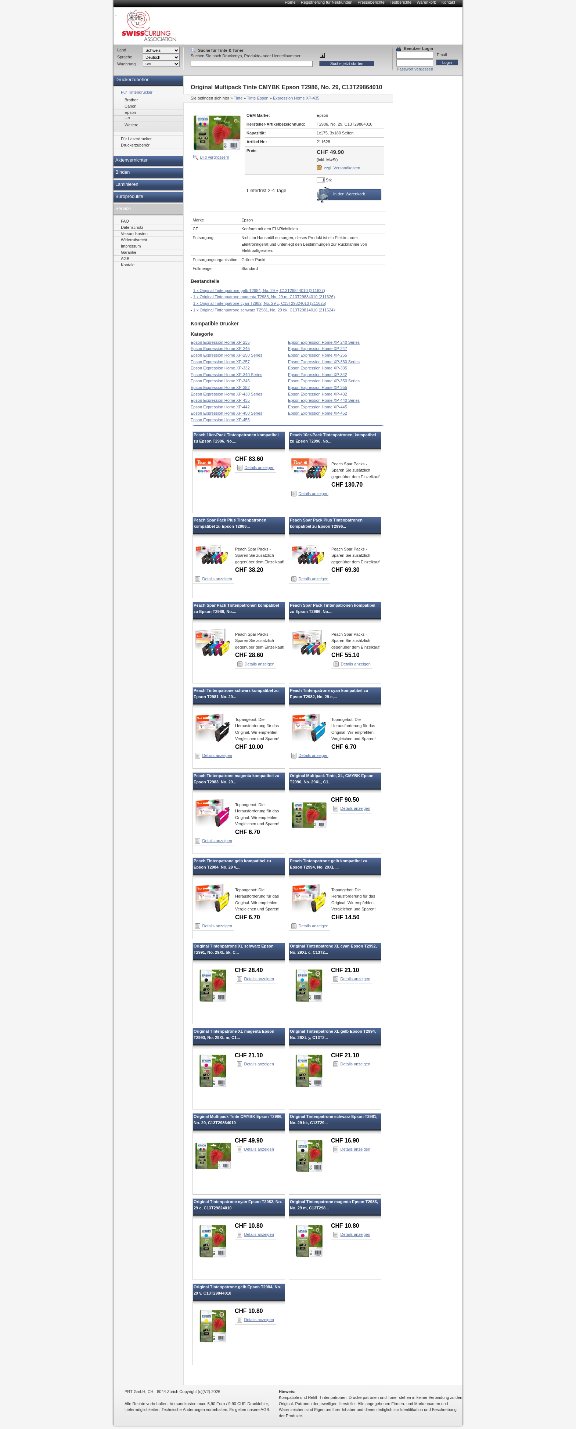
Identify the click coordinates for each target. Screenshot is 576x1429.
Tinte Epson (257, 98)
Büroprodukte (129, 196)
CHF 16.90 (345, 1140)
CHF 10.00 (249, 747)
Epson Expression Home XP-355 (317, 387)
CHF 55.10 (345, 655)
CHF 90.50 (345, 800)
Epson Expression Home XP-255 (317, 355)
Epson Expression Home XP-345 (220, 381)
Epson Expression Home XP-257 (220, 362)
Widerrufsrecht (134, 240)
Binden (122, 172)
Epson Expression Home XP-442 (220, 407)
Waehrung (126, 64)
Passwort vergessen (415, 69)
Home (290, 2)
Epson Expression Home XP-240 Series (324, 342)
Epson (130, 112)
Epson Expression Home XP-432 (317, 394)
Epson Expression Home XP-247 (317, 348)
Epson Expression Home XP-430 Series (226, 394)
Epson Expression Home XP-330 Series (324, 362)
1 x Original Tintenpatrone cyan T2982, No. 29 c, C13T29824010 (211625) (259, 303)
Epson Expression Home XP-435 (220, 400)
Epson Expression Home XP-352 (220, 387)
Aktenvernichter (131, 160)
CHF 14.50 (345, 917)
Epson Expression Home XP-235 (220, 342)
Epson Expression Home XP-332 (220, 368)
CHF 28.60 (249, 655)
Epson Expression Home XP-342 (317, 374)
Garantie (128, 252)
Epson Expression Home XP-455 (220, 420)
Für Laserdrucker (136, 139)
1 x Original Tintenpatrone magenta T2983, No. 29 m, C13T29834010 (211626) (264, 297)
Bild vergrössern (214, 157)
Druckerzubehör (131, 79)
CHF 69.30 (345, 570)
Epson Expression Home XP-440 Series (324, 400)
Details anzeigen (259, 467)
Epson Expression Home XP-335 (317, 368)
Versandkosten (134, 233)
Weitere (131, 125)
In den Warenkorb (349, 194)
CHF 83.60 (249, 459)
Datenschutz (132, 227)
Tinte (238, 98)
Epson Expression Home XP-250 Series (226, 355)
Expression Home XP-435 (296, 98)
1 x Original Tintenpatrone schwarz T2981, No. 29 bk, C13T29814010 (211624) (264, 310)
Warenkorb (426, 2)
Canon (130, 106)
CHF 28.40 (249, 970)
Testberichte (400, 2)
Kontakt (448, 2)
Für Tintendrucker (136, 92)
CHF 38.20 (249, 570)
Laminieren (126, 184)
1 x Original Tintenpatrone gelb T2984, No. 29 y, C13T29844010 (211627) (259, 290)
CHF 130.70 (347, 484)
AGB (125, 258)
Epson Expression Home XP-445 (317, 407)
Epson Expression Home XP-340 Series (226, 374)
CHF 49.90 (249, 1140)
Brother (131, 100)
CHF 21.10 (345, 970)
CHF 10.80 (249, 1226)
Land (121, 50)
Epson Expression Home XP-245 (220, 348)
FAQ (125, 221)
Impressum (131, 246)
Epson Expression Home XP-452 (317, 413)
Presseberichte (370, 2)
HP (127, 118)
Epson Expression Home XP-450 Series (226, 413)
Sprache (124, 57)
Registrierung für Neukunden (327, 2)
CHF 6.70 (343, 747)
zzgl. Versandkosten (342, 168)
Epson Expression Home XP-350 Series (324, 381)
